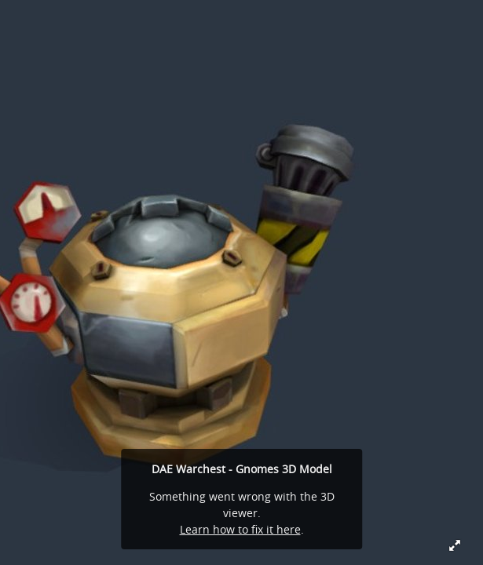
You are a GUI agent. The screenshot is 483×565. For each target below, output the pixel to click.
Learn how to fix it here (240, 529)
